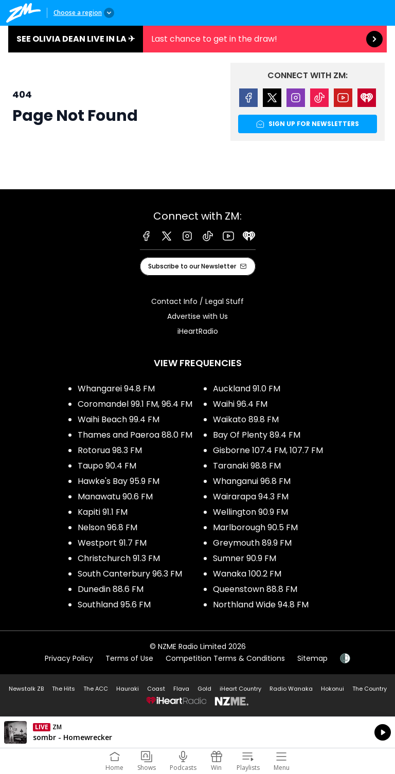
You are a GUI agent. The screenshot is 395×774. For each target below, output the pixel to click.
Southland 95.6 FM (114, 604)
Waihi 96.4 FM (240, 404)
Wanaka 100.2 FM (247, 574)
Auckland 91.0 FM (246, 388)
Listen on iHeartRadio (197, 732)
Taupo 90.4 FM (107, 466)
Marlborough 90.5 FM (255, 527)
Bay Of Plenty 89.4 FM (256, 435)
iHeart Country (240, 689)
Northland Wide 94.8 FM (261, 604)
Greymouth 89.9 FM (252, 543)
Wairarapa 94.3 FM (251, 496)
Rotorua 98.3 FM (110, 450)
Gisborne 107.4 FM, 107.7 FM (268, 450)
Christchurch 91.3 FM (119, 558)
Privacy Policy (69, 658)
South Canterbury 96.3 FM (130, 574)
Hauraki (127, 689)
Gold (204, 689)
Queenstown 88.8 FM (255, 589)
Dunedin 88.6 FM (110, 589)
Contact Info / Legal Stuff (197, 301)
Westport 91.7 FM (112, 543)
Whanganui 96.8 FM (252, 481)
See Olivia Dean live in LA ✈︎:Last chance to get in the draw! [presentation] (197, 39)
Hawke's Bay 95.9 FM (118, 481)
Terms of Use (129, 658)
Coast (156, 689)
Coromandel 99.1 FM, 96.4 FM (135, 404)
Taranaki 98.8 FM (247, 466)
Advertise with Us (197, 316)
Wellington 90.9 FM (250, 512)
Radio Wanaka (291, 689)
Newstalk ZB (26, 689)
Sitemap (312, 658)
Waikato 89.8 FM (246, 419)
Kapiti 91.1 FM (103, 512)
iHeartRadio (197, 331)
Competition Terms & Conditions (225, 658)
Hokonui (332, 689)
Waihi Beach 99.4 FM (118, 419)
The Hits (63, 689)
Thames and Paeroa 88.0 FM (135, 435)
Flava (181, 689)
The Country (369, 689)
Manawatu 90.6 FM (115, 496)
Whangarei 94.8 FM (116, 388)
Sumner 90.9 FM (244, 558)
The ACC (95, 689)
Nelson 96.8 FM (107, 527)
